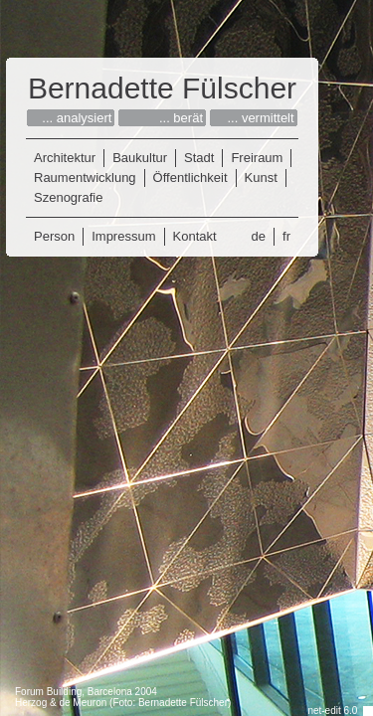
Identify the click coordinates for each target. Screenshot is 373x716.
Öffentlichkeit (190, 177)
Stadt (199, 157)
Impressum (123, 236)
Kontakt (195, 236)
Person (54, 236)
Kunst (261, 177)
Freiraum (256, 157)
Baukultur (139, 157)
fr (286, 236)
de (259, 236)
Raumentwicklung (85, 177)
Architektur (64, 157)
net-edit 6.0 (332, 710)
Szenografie (68, 197)
